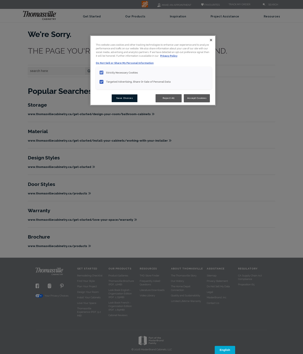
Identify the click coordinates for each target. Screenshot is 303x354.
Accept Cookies (197, 98)
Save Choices (124, 98)
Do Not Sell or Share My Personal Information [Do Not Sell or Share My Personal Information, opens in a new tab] (125, 63)
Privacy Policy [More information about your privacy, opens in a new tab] (168, 55)
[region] (153, 70)
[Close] (211, 40)
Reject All (168, 98)
